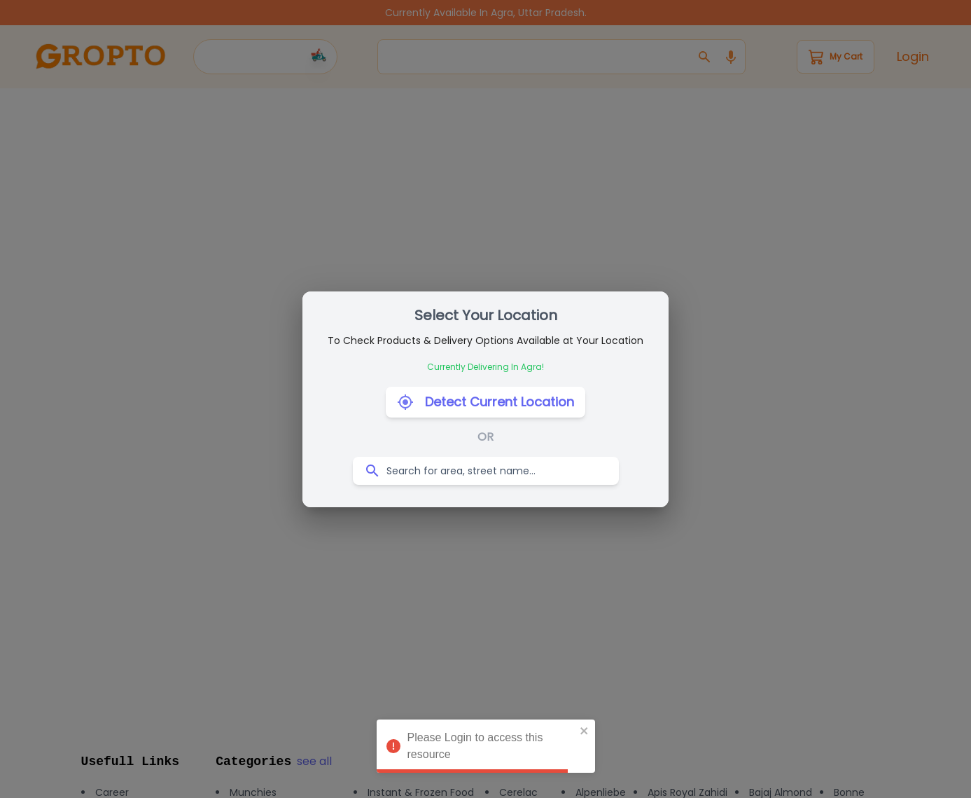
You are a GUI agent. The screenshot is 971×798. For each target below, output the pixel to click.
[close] (584, 730)
